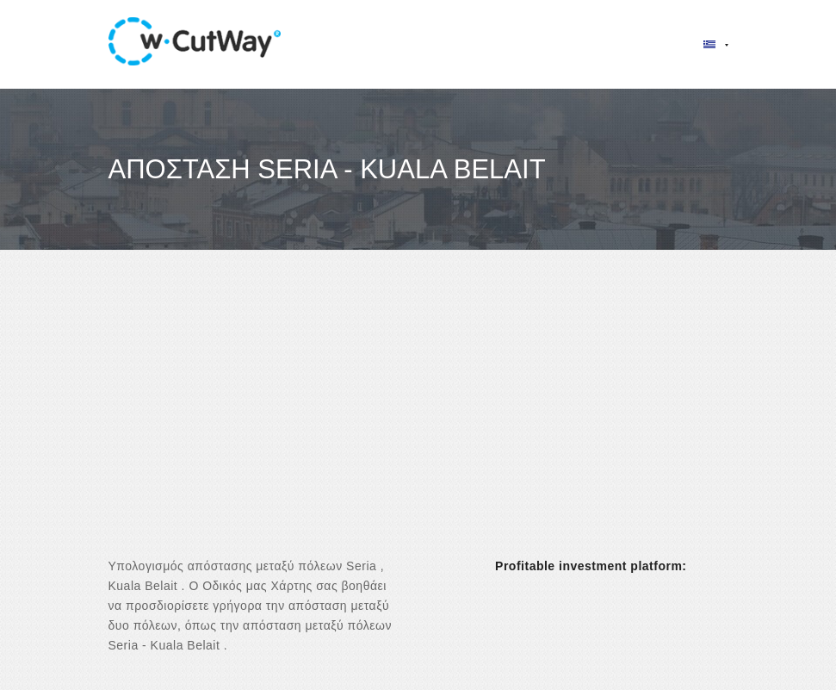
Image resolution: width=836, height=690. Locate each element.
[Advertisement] (418, 418)
